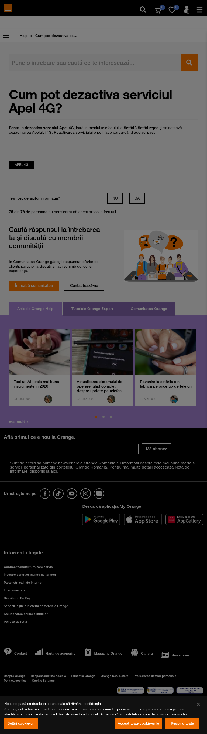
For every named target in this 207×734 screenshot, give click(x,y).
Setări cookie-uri (21, 723)
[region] (103, 715)
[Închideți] (198, 704)
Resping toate (182, 723)
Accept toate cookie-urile (138, 723)
